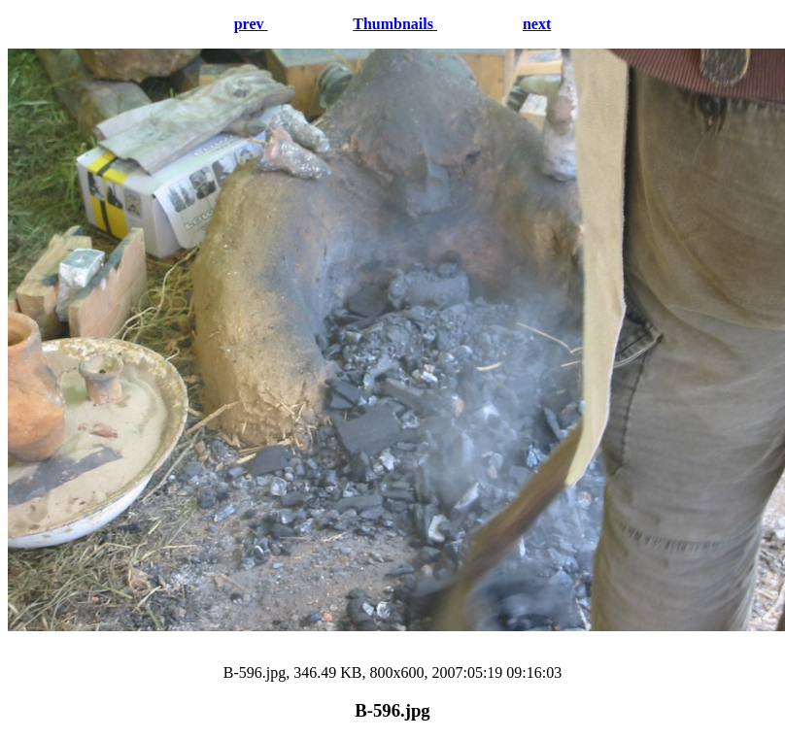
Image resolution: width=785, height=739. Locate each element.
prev (251, 24)
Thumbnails (395, 24)
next (537, 24)
